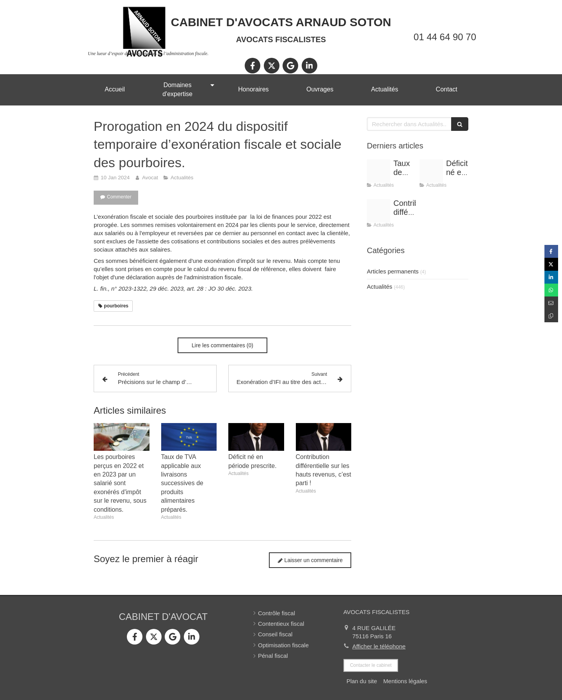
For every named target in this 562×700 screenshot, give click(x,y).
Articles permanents (393, 271)
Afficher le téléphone (379, 646)
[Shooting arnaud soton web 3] (431, 171)
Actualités (379, 286)
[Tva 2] (378, 171)
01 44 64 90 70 (445, 37)
